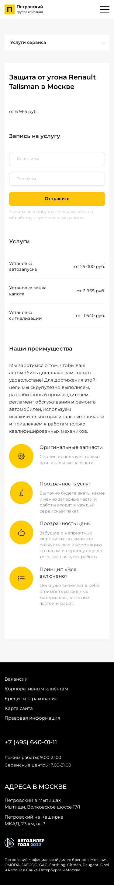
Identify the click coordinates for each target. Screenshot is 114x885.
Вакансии (16, 679)
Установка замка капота (28, 291)
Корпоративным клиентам (36, 689)
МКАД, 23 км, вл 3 (34, 820)
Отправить (57, 198)
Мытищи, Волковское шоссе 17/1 (42, 803)
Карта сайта (19, 708)
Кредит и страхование (31, 698)
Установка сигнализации (25, 315)
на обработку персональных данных (51, 214)
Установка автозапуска (23, 266)
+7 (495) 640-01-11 (31, 742)
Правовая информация (32, 718)
